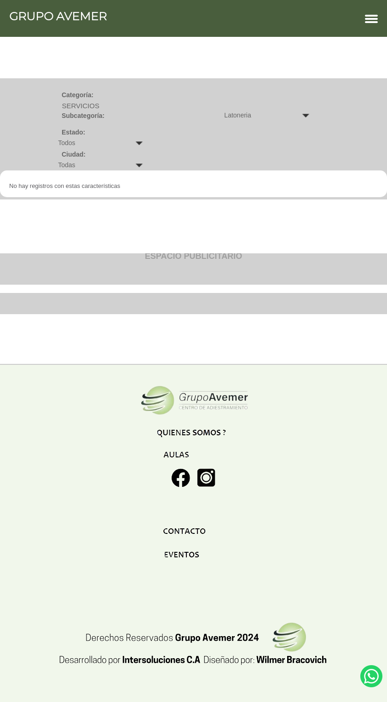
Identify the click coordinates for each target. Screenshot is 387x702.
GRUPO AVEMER (193, 18)
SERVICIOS (80, 106)
